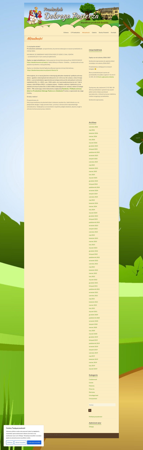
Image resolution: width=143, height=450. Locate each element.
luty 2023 (92, 244)
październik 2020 (94, 318)
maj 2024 (92, 200)
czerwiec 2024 (93, 197)
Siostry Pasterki (104, 32)
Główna (65, 32)
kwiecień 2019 (93, 359)
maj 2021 (92, 299)
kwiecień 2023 (93, 238)
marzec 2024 (93, 206)
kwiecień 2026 (93, 133)
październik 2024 (94, 187)
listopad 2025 (93, 149)
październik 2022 (94, 257)
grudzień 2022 (93, 251)
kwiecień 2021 (93, 302)
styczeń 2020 (93, 334)
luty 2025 (92, 174)
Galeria (94, 32)
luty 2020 (92, 330)
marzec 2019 (93, 362)
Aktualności (86, 32)
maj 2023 (92, 235)
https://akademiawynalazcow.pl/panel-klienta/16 (42, 70)
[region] (24, 435)
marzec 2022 (93, 273)
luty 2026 (92, 139)
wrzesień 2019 (93, 346)
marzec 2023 (93, 241)
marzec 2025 (93, 171)
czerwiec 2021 (93, 295)
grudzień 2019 (93, 337)
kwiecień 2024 (93, 203)
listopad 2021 (93, 286)
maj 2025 (92, 165)
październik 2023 (94, 222)
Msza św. (92, 389)
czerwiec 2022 (93, 264)
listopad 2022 (93, 254)
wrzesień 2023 (93, 225)
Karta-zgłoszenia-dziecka (106, 77)
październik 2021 (94, 289)
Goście (91, 382)
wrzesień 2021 (93, 292)
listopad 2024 (93, 184)
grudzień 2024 (93, 181)
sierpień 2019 (93, 349)
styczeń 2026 (93, 143)
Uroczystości (93, 398)
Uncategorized (93, 395)
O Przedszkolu (75, 32)
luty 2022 (92, 276)
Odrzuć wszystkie (20, 442)
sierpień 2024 (93, 193)
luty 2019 (92, 365)
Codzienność (93, 379)
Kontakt (113, 32)
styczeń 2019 (93, 369)
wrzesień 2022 (93, 260)
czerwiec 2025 (93, 162)
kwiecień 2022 (93, 270)
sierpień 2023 (93, 229)
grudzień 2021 (93, 283)
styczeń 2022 (93, 279)
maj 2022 (92, 267)
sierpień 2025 (93, 158)
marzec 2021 (93, 305)
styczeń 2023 (93, 248)
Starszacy (92, 392)
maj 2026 (92, 130)
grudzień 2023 (93, 216)
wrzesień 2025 (93, 155)
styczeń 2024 (93, 213)
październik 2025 (94, 152)
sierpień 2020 (93, 324)
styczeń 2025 (93, 178)
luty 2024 (92, 209)
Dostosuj (9, 442)
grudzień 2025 (93, 146)
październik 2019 (94, 343)
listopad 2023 (93, 219)
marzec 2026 (93, 136)
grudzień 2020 (93, 314)
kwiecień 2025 (93, 168)
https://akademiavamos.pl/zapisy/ (37, 62)
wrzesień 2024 (93, 190)
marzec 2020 (93, 327)
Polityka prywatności (95, 416)
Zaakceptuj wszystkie (34, 442)
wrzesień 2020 (93, 321)
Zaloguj (91, 426)
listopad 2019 (93, 340)
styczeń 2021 (93, 311)
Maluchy (91, 386)
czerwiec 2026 (93, 127)
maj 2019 (92, 356)
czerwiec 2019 (93, 353)
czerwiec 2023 (93, 232)
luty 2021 (92, 308)
